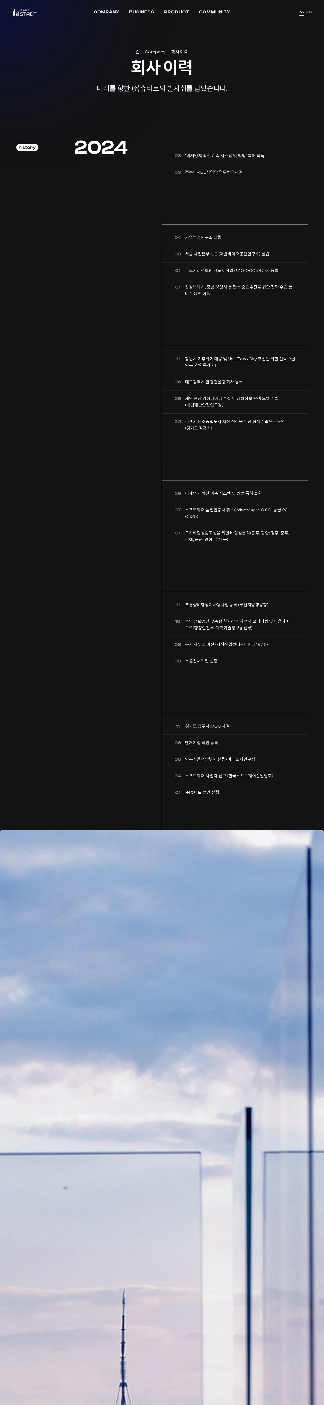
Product (176, 12)
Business (141, 12)
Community (214, 12)
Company (106, 12)
